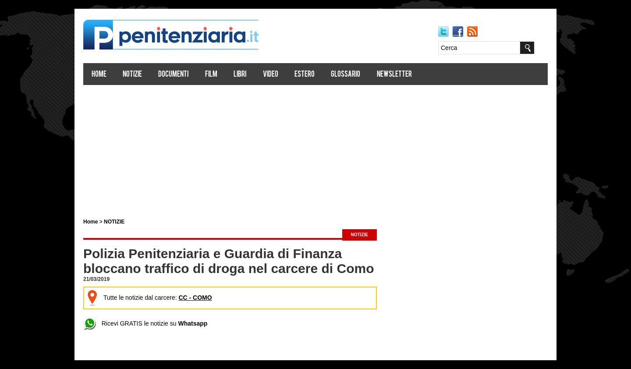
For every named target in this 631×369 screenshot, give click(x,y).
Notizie (132, 74)
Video (270, 74)
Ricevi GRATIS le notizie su (145, 323)
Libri (240, 74)
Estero (304, 74)
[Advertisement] (315, 148)
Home (99, 74)
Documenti (173, 74)
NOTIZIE (114, 222)
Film (211, 74)
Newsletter (394, 74)
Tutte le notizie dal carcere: (149, 297)
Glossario (345, 74)
